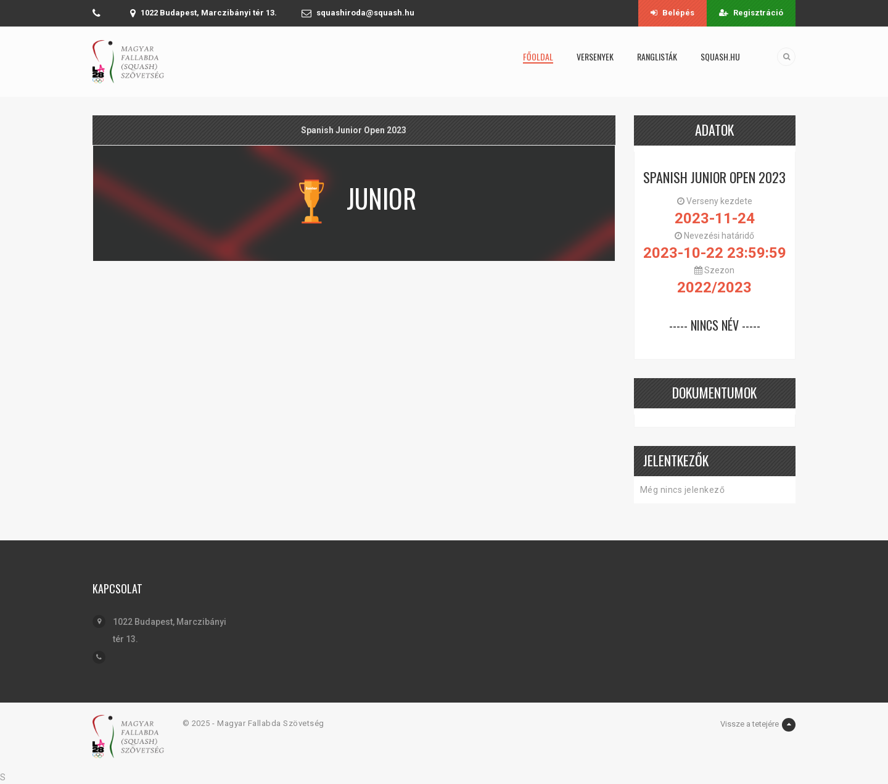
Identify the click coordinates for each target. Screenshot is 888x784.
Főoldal (538, 56)
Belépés (672, 12)
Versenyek (595, 56)
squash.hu (720, 56)
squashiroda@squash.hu (365, 12)
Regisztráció (751, 12)
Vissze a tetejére (758, 725)
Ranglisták (657, 56)
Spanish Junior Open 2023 (714, 177)
